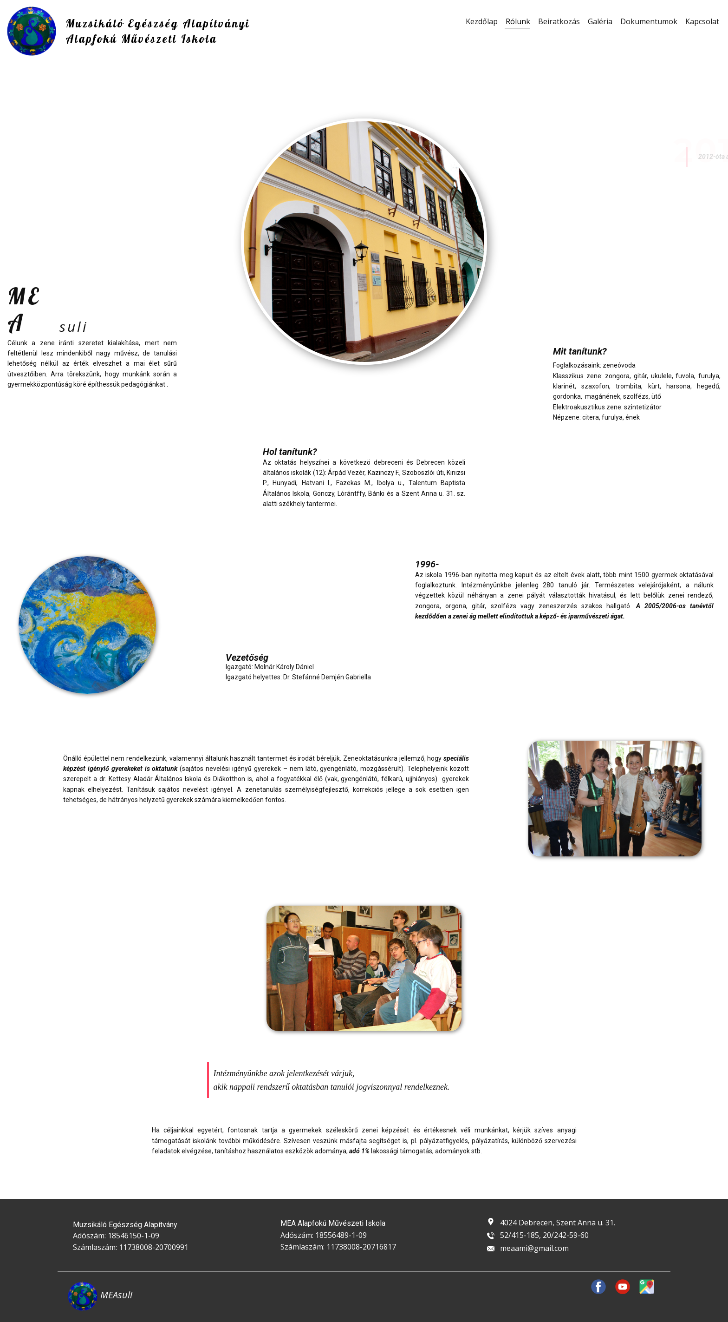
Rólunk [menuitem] (518, 21)
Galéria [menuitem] (600, 21)
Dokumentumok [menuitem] (648, 21)
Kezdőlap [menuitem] (482, 21)
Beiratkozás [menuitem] (559, 21)
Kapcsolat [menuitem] (702, 21)
